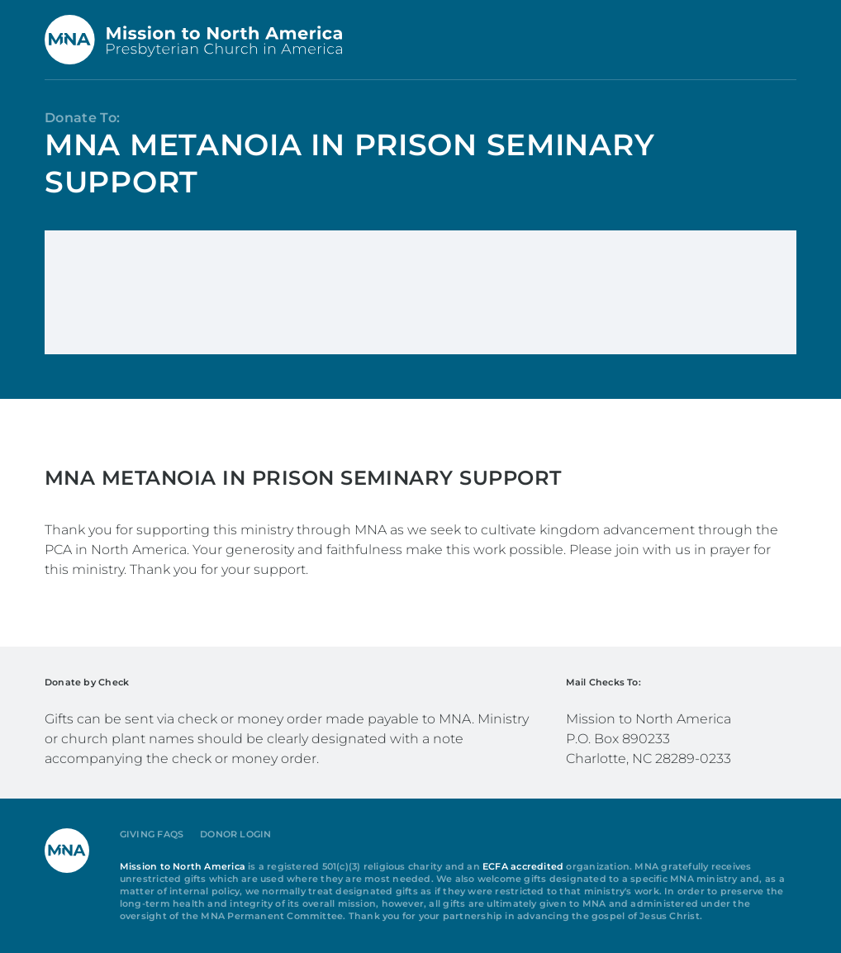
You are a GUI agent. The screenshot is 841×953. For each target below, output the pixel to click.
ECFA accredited (522, 866)
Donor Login (235, 834)
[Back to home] (193, 39)
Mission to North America (182, 866)
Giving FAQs (151, 834)
